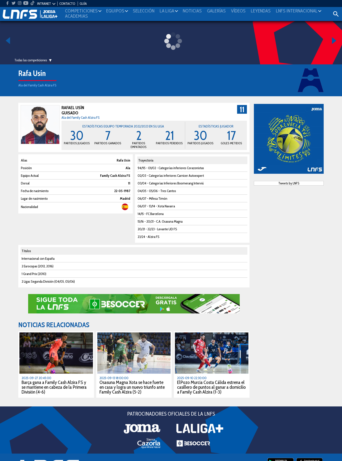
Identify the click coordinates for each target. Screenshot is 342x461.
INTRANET (44, 4)
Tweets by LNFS (288, 183)
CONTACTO (67, 4)
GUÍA (83, 4)
